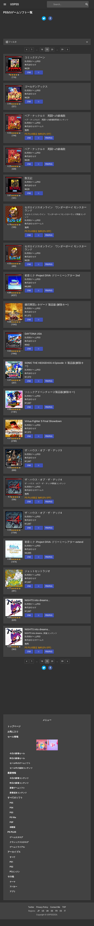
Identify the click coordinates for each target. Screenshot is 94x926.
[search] (64, 4)
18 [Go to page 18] (42, 49)
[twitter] (44, 18)
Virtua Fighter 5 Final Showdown (43, 421)
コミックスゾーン (35, 57)
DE (52, 911)
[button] (47, 42)
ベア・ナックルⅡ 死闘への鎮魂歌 (45, 115)
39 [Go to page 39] (62, 49)
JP (38, 911)
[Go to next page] (67, 49)
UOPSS (14, 4)
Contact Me (55, 907)
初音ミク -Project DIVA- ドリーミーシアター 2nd (52, 275)
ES (61, 911)
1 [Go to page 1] (32, 49)
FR (56, 911)
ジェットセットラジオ (37, 571)
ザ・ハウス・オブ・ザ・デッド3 (43, 450)
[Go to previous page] (27, 49)
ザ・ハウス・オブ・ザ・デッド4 (43, 479)
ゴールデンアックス (36, 86)
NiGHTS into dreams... (37, 600)
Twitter (31, 907)
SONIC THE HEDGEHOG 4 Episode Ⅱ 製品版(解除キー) (54, 364)
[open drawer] (5, 4)
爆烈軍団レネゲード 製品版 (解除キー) (47, 304)
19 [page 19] (47, 49)
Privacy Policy (42, 907)
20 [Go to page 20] (52, 49)
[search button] (87, 4)
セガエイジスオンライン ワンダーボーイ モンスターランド (55, 209)
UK (47, 911)
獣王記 (28, 178)
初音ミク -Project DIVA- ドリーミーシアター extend (54, 541)
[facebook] (50, 18)
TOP (64, 907)
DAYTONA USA (33, 333)
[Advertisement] (47, 30)
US (43, 911)
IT (65, 911)
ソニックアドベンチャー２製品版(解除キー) (50, 392)
